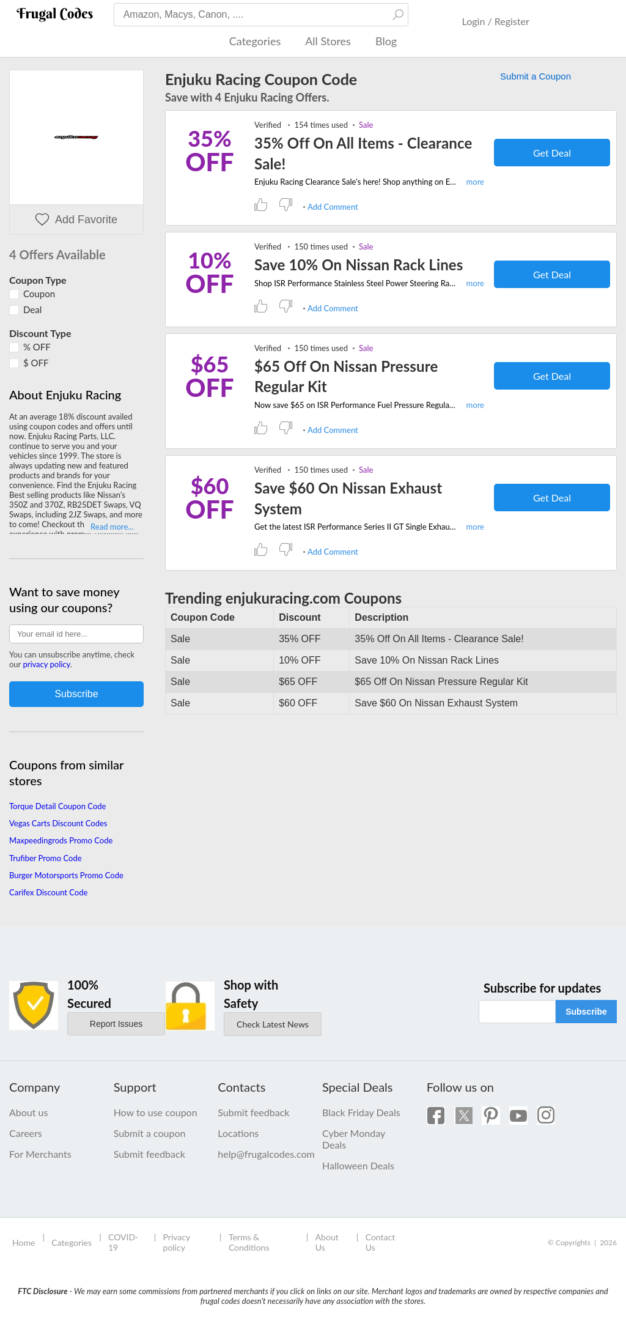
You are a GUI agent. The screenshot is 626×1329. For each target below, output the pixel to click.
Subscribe (586, 1011)
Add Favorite (76, 219)
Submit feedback (149, 1154)
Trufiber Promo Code (45, 858)
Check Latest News (273, 1024)
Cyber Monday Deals (353, 1138)
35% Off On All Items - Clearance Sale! (363, 153)
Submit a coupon (150, 1133)
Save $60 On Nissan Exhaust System (348, 498)
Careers (25, 1133)
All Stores (328, 41)
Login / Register (495, 21)
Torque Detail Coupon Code (57, 806)
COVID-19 (123, 1242)
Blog (386, 41)
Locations (238, 1133)
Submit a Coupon (535, 76)
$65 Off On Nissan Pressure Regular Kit (346, 376)
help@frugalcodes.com (261, 1154)
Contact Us (381, 1242)
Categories (255, 41)
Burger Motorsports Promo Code (66, 875)
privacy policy (46, 664)
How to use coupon (155, 1112)
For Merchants (40, 1154)
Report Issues (116, 1024)
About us (28, 1112)
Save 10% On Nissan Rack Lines (358, 264)
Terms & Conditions (249, 1242)
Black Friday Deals (361, 1112)
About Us (327, 1242)
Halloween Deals (358, 1165)
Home (23, 1242)
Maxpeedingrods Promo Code (60, 840)
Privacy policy (176, 1242)
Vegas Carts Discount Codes (58, 823)
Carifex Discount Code (48, 892)
